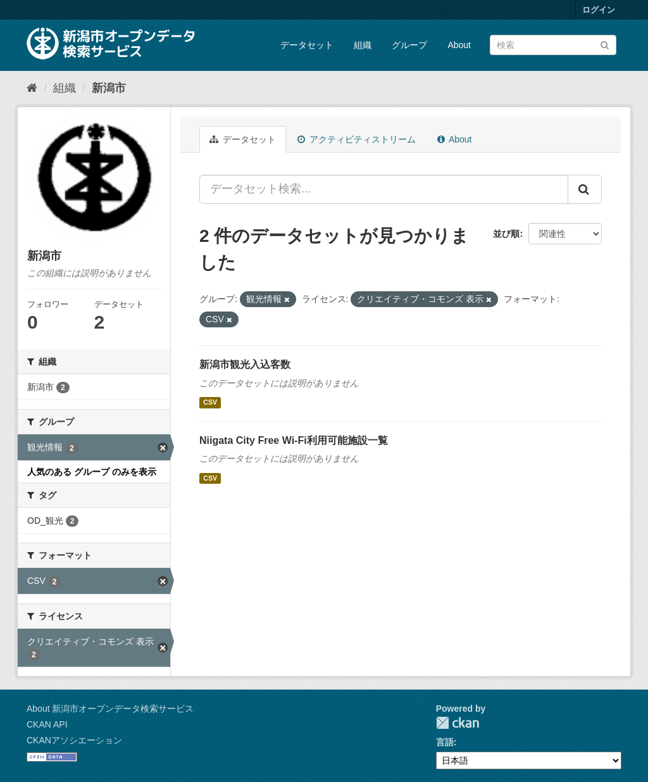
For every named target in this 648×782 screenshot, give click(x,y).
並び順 (506, 234)
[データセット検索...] (383, 189)
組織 (362, 45)
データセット (306, 45)
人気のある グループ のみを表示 (91, 472)
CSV (210, 403)
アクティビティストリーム (356, 139)
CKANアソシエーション (74, 740)
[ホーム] (32, 88)
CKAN (457, 722)
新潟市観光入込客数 (244, 364)
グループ (409, 45)
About (459, 45)
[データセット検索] (553, 45)
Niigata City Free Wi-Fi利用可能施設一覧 (293, 440)
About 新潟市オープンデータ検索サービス (110, 708)
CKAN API (47, 724)
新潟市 (109, 88)
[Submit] (604, 44)
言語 (445, 742)
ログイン (598, 10)
